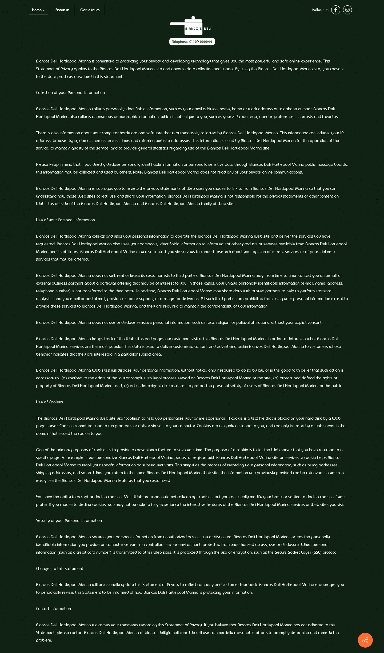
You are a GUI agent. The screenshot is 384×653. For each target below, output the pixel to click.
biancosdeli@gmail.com (166, 633)
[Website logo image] (192, 30)
